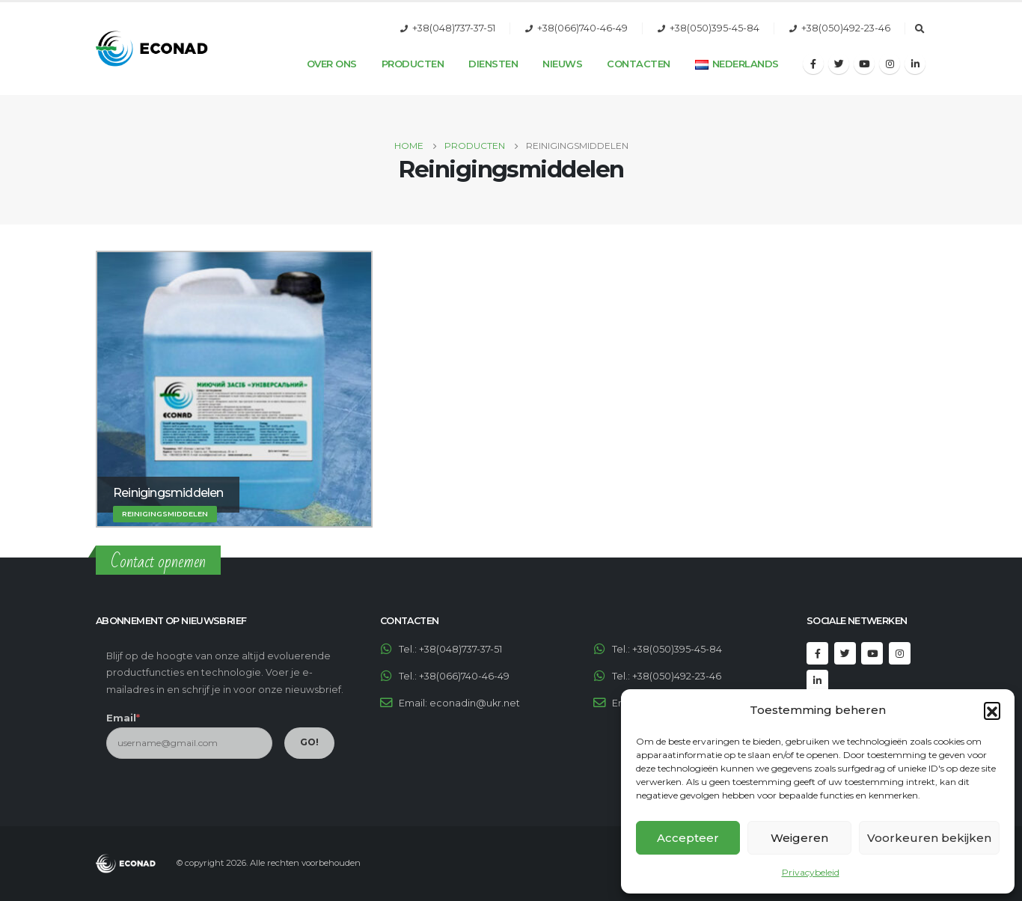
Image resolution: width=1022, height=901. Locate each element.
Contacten (638, 64)
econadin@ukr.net (474, 703)
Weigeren (799, 838)
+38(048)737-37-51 (453, 28)
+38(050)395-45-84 (714, 28)
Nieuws (562, 64)
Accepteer (688, 838)
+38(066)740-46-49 (582, 28)
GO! (309, 742)
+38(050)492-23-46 (845, 28)
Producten (413, 64)
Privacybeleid (810, 872)
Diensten (493, 64)
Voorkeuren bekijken (929, 838)
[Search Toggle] (919, 29)
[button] (992, 710)
